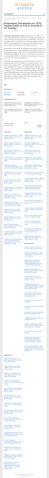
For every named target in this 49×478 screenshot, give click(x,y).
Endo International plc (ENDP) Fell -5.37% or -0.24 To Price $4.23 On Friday (33, 202)
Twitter (7, 92)
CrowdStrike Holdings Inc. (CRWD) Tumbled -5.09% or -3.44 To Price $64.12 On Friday (13, 233)
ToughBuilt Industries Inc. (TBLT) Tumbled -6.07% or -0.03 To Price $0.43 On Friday (33, 194)
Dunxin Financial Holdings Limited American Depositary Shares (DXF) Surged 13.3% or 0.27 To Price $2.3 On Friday (33, 348)
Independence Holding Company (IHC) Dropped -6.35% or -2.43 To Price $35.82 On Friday (33, 166)
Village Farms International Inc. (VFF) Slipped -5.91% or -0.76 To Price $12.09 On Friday (12, 375)
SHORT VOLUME (8, 123)
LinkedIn (7, 94)
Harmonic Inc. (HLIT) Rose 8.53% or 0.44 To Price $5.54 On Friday (34, 313)
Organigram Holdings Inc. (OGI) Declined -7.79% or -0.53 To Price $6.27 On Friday (33, 137)
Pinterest (21, 94)
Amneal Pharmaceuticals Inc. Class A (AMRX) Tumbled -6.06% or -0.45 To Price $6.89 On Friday (13, 434)
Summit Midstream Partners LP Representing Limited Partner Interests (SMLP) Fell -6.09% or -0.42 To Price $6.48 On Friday (32, 340)
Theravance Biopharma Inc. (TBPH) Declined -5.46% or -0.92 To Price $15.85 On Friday (13, 412)
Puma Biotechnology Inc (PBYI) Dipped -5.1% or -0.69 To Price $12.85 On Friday (12, 211)
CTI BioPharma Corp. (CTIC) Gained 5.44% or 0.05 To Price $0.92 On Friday (32, 152)
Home (5, 18)
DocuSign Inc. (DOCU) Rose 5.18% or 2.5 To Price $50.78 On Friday (33, 173)
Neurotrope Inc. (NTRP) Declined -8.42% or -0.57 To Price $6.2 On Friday (12, 404)
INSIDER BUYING (9, 125)
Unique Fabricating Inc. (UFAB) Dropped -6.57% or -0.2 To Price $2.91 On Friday (12, 181)
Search (26, 122)
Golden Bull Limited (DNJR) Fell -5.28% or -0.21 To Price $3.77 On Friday (13, 449)
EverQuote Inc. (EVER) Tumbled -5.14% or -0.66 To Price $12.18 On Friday (33, 159)
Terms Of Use (21, 475)
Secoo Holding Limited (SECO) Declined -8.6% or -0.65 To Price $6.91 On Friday (12, 427)
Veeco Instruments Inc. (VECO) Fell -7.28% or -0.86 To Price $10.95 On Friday (13, 159)
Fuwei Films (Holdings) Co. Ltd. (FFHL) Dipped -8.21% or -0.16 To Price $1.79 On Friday (13, 360)
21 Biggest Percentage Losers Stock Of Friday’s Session (34, 318)
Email (33, 94)
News (9, 18)
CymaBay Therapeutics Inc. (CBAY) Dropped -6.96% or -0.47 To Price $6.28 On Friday (13, 137)
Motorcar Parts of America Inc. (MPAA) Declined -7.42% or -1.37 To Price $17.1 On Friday (13, 152)
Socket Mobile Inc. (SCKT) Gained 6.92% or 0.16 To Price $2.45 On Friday (13, 174)
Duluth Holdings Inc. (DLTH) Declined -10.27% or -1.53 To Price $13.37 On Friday (33, 278)
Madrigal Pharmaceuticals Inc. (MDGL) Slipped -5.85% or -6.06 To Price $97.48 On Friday (33, 271)
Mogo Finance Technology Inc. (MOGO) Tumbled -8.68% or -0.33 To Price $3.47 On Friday (33, 237)
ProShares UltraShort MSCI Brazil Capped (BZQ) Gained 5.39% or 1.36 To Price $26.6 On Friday (33, 187)
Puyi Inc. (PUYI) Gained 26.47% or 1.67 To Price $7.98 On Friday (33, 216)
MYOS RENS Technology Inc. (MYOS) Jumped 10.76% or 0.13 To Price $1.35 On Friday (13, 419)
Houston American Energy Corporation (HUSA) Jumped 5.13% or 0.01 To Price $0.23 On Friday (13, 203)
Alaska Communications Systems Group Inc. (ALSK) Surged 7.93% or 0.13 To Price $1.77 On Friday (33, 325)
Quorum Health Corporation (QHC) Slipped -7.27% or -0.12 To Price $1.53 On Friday (13, 390)
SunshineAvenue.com (22, 474)
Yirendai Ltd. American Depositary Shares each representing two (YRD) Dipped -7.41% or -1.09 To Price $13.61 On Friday (13, 241)
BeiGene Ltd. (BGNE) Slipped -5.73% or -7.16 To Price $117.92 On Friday (13, 382)
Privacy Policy (28, 475)
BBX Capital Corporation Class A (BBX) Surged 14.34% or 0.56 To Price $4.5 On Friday (33, 294)
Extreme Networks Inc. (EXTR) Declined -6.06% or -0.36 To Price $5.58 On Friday (13, 144)
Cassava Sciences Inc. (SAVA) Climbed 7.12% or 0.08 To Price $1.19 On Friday (12, 367)
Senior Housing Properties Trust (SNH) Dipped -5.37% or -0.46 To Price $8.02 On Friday (12, 196)
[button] (8, 14)
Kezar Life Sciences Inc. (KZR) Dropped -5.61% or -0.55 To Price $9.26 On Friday (13, 397)
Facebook (21, 92)
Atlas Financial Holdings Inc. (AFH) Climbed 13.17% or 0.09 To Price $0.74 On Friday (33, 254)
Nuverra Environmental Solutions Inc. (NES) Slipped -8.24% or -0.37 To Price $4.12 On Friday (33, 230)
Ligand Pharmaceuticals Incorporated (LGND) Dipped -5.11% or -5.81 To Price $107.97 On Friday (13, 166)
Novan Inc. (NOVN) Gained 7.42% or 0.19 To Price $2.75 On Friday (33, 247)
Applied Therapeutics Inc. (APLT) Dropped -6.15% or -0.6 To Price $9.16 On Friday (12, 218)
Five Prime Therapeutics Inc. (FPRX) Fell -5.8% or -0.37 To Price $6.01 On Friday (33, 144)
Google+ (34, 92)
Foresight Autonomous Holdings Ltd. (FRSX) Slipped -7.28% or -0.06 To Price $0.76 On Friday (13, 456)
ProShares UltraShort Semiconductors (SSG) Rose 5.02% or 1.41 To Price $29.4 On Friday (13, 441)
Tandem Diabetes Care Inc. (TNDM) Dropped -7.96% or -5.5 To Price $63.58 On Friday (33, 180)
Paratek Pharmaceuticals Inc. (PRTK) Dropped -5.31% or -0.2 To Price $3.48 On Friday (13, 226)
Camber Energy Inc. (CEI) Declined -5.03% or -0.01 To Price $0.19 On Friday (33, 209)
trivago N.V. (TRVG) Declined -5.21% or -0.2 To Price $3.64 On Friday (33, 223)
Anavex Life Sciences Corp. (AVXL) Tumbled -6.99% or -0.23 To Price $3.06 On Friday (13, 189)
